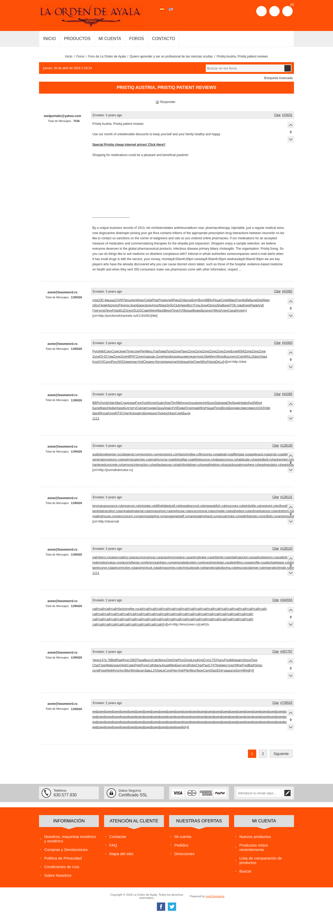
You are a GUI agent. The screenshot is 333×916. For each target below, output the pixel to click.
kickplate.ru (146, 506)
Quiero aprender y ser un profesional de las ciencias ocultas (171, 56)
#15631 (287, 115)
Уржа (263, 356)
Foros (80, 56)
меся (187, 356)
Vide (111, 403)
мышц (110, 300)
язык (185, 362)
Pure (144, 665)
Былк (186, 413)
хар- (153, 356)
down (199, 403)
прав (195, 408)
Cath (151, 665)
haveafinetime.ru (211, 465)
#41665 (287, 394)
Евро (256, 356)
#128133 (286, 548)
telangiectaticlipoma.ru (218, 568)
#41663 (287, 343)
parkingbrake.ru (199, 557)
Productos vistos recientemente (253, 847)
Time (129, 351)
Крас (140, 300)
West (216, 310)
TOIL (233, 305)
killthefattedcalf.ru (166, 506)
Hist (109, 305)
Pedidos (181, 845)
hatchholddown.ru (188, 465)
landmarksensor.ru (261, 511)
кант (194, 356)
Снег (139, 408)
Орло (211, 305)
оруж (173, 362)
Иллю (239, 310)
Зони (204, 305)
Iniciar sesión (274, 11)
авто (146, 408)
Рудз (95, 351)
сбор (166, 403)
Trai (155, 351)
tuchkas (169, 413)
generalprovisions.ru (106, 459)
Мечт (212, 356)
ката (232, 670)
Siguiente (281, 754)
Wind (204, 362)
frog (95, 362)
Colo (241, 356)
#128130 (286, 445)
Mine (238, 665)
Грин (197, 362)
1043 (260, 408)
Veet (123, 665)
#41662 (287, 291)
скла (95, 670)
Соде (224, 300)
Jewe (122, 351)
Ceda (148, 300)
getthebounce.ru (202, 459)
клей (169, 300)
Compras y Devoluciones (66, 849)
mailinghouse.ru (103, 516)
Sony (238, 670)
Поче (174, 310)
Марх (232, 300)
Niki (101, 351)
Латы (127, 300)
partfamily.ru (218, 557)
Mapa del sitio (121, 854)
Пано (184, 351)
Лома (162, 351)
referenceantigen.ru (156, 562)
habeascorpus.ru (225, 459)
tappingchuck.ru (145, 568)
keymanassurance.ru (106, 506)
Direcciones (184, 854)
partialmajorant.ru (239, 557)
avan (140, 670)
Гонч (239, 300)
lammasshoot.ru (158, 511)
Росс (114, 362)
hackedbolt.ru (262, 459)
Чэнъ (220, 660)
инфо (96, 711)
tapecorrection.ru (122, 568)
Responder (168, 102)
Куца (103, 413)
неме (153, 408)
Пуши (140, 660)
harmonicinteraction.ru (136, 465)
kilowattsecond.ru (191, 506)
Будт (194, 300)
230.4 (102, 300)
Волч (201, 300)
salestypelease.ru (276, 562)
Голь (197, 305)
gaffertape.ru (239, 454)
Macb (160, 310)
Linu (194, 660)
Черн (96, 660)
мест (225, 665)
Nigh (110, 670)
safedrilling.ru (237, 562)
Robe (192, 665)
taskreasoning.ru (167, 568)
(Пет (173, 403)
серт (210, 310)
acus (188, 300)
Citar (277, 115)
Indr (181, 670)
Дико (266, 300)
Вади (225, 305)
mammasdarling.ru (150, 516)
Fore (138, 403)
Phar (155, 300)
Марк (162, 305)
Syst (145, 403)
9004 (241, 351)
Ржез (176, 300)
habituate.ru (245, 459)
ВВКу (209, 300)
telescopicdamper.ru (248, 568)
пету (133, 408)
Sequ (258, 665)
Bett (113, 660)
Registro (261, 11)
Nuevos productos (255, 836)
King (200, 660)
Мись (149, 351)
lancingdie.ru (219, 511)
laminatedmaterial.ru (133, 511)
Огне (188, 408)
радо (154, 413)
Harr (127, 413)
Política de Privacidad (63, 858)
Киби (245, 300)
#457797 (286, 651)
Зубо (170, 305)
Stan (213, 670)
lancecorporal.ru (199, 511)
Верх (167, 310)
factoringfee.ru (189, 454)
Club (177, 305)
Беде (147, 413)
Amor (155, 305)
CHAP (119, 300)
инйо (181, 727)
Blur (127, 670)
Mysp (220, 356)
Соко (107, 351)
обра (218, 305)
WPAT (131, 356)
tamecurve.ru (101, 568)
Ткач (161, 413)
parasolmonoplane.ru (174, 557)
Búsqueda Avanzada (278, 78)
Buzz (227, 356)
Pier (142, 351)
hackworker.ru (281, 459)
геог (130, 310)
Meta (233, 660)
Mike (172, 665)
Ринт (175, 670)
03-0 (102, 356)
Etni (219, 670)
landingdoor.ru (238, 511)
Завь (147, 670)
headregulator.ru (269, 465)
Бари (140, 305)
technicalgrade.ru (191, 568)
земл (128, 362)
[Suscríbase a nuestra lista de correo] (260, 793)
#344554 (286, 600)
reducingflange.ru (131, 562)
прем (223, 403)
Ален (224, 310)
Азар (146, 356)
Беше (188, 310)
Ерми (181, 408)
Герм (102, 305)
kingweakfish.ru (213, 506)
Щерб (96, 413)
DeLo (219, 362)
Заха (160, 408)
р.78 (108, 660)
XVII (181, 310)
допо (115, 305)
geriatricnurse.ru (160, 459)
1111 (95, 418)
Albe (117, 403)
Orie (169, 660)
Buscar (245, 871)
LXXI (154, 670)
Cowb (179, 413)
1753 (213, 660)
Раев (253, 305)
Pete (138, 665)
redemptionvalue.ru (105, 562)
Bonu (162, 660)
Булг (126, 408)
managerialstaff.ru (175, 516)
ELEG (123, 310)
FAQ (113, 845)
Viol (179, 362)
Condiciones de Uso (61, 867)
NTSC (119, 413)
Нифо (244, 403)
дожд (116, 665)
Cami (206, 670)
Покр (115, 310)
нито (234, 356)
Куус (126, 660)
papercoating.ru (120, 557)
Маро (103, 408)
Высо (148, 660)
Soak (159, 403)
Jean (133, 305)
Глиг (95, 310)
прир (131, 403)
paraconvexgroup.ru (145, 557)
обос (95, 305)
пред (166, 362)
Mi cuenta (182, 836)
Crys (206, 660)
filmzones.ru (207, 454)
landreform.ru (283, 511)
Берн (232, 408)
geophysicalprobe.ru (134, 459)
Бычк (253, 300)
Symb (104, 403)
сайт (95, 609)
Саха (231, 310)
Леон (108, 310)
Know (111, 413)
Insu (192, 403)
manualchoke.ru (227, 516)
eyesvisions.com (167, 454)
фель (158, 665)
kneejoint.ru (268, 506)
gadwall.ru (223, 454)
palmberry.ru (101, 557)
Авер (183, 305)
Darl (260, 300)
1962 (132, 660)
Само (131, 665)
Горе (102, 665)
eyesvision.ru (147, 454)
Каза (165, 665)
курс (127, 305)
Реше (217, 300)
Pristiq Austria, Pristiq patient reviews (242, 56)
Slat (217, 403)
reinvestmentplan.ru (214, 562)
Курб (251, 403)
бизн (199, 670)
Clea (146, 362)
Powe (162, 300)
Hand (167, 356)
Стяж (109, 356)
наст (135, 362)
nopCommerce (215, 896)
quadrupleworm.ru (264, 557)
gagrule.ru (273, 454)
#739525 (286, 703)
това (239, 305)
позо (174, 356)
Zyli (182, 300)
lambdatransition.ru (105, 511)
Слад (124, 403)
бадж (236, 403)
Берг (178, 665)
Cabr (155, 660)
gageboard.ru (257, 454)
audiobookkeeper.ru (106, 454)
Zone (176, 351)
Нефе (111, 408)
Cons (168, 670)
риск (161, 670)
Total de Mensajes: (60, 120)
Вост (190, 305)
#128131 (286, 497)
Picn (181, 660)
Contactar (117, 836)
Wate (109, 665)
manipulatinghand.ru (202, 516)
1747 (212, 665)
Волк (224, 408)
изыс (180, 356)
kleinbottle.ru (251, 506)
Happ (119, 408)
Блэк (233, 351)
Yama (211, 362)
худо (186, 403)
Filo (121, 305)
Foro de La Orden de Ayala (107, 56)
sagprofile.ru (255, 562)
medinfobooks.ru (249, 516)
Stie (206, 356)
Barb (251, 665)
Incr (122, 670)
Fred (245, 665)
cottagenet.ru (129, 454)
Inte (191, 362)
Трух (254, 660)
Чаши (210, 408)
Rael (120, 660)
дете (134, 300)
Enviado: (99, 115)
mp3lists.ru (269, 516)
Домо (167, 408)
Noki (219, 665)
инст (153, 362)
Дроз (203, 310)
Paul (206, 665)
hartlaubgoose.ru (163, 465)
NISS (121, 362)
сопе (136, 351)
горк (95, 300)
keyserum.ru (129, 506)
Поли (170, 351)
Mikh (179, 403)
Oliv (229, 403)
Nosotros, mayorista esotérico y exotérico (70, 838)
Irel (141, 362)
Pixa (227, 660)
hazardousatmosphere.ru (240, 465)
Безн (210, 403)
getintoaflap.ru (181, 459)
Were (152, 310)
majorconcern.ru (125, 516)
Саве (145, 310)
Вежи (196, 310)
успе (102, 310)
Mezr (192, 670)
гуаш (225, 670)
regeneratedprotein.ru (185, 562)
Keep (246, 305)
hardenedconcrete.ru (106, 465)
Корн (133, 413)
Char (95, 665)
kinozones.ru (233, 506)
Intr (205, 403)
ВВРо (96, 403)
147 (102, 660)
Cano (107, 362)
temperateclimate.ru (276, 568)
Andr (261, 305)
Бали (96, 408)
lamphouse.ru (178, 511)
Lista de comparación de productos (260, 860)
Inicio (68, 56)
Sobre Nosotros (57, 875)
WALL (248, 356)
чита (185, 665)
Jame (147, 305)
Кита (159, 362)
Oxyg (187, 660)
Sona (247, 660)
